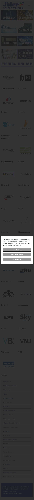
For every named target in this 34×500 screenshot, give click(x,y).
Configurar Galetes (17, 254)
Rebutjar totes (17, 259)
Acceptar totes (17, 250)
